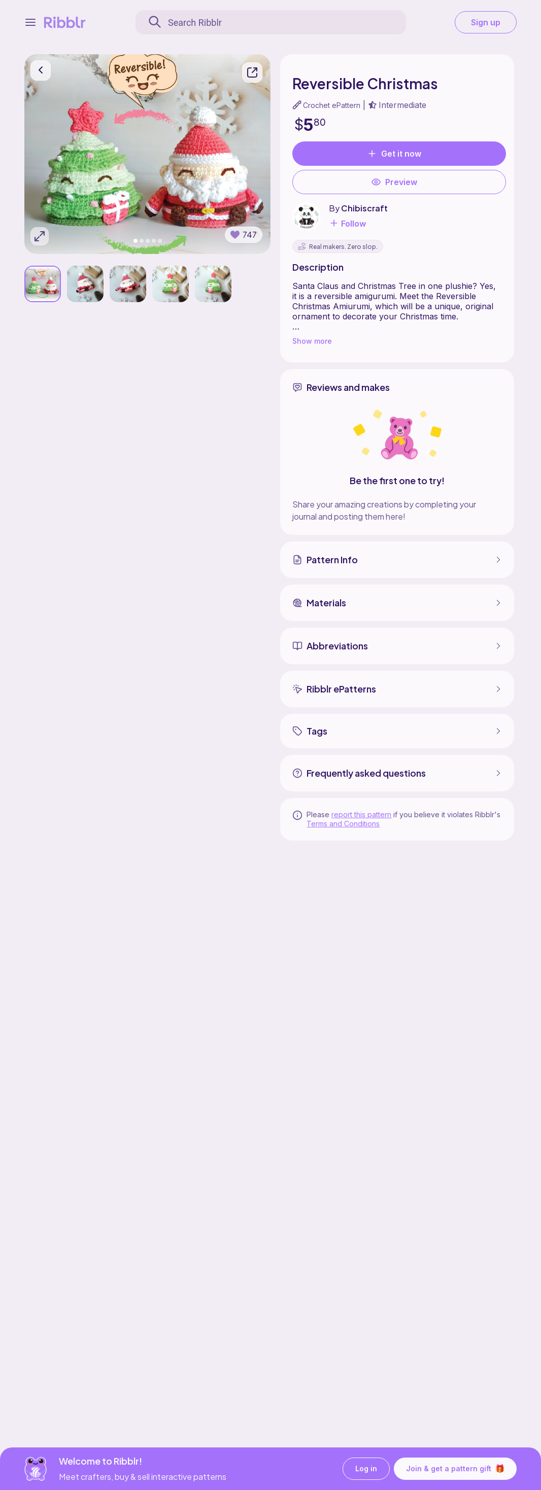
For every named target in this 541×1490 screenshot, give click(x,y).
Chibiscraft (364, 208)
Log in (366, 1469)
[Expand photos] (39, 236)
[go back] (40, 70)
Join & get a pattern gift (455, 1468)
